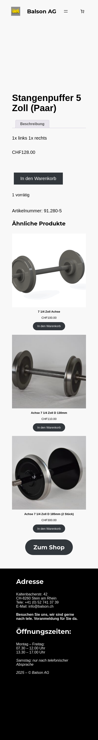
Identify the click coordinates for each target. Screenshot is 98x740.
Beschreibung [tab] (32, 124)
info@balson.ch (41, 606)
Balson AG (41, 11)
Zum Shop (48, 547)
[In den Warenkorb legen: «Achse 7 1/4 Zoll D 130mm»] (49, 427)
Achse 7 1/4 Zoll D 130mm (49, 412)
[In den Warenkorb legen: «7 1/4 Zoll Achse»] (49, 326)
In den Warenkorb (38, 178)
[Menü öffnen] (66, 11)
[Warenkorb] (82, 11)
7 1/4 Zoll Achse (49, 311)
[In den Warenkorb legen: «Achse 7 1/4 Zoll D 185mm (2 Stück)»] (49, 529)
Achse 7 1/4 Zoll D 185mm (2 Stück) (49, 514)
